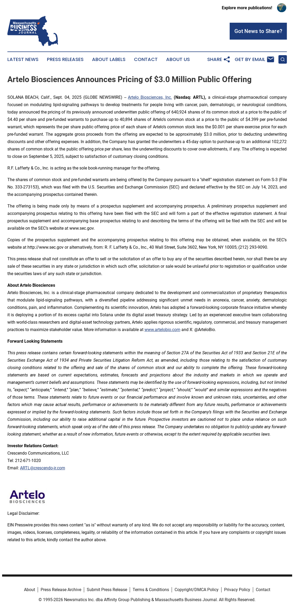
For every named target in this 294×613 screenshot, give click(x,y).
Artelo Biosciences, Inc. (150, 97)
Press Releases (65, 59)
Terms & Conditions (151, 589)
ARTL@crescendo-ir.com (42, 467)
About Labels (109, 59)
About (29, 589)
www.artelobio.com (162, 329)
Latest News (22, 59)
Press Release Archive (61, 589)
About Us (178, 59)
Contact (146, 59)
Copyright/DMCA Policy (197, 589)
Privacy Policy (237, 589)
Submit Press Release (107, 589)
